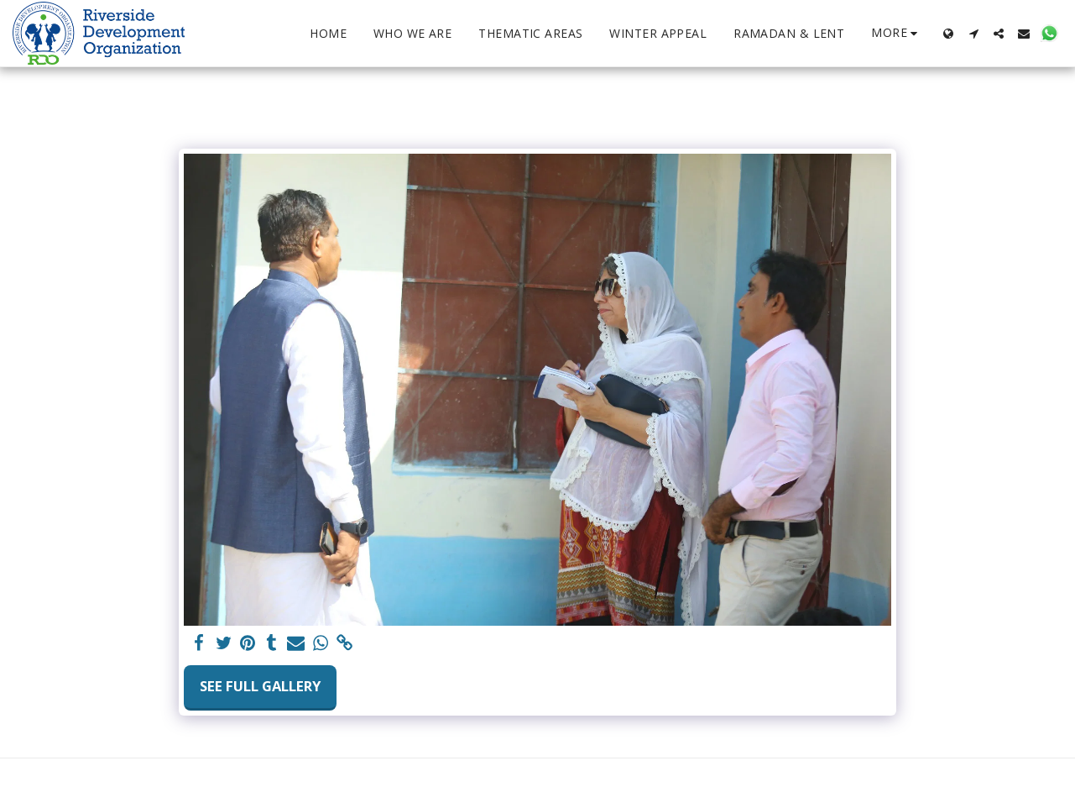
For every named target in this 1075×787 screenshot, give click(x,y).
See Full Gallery (260, 685)
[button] (973, 33)
